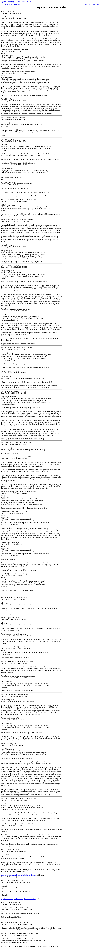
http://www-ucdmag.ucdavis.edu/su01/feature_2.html (18, 875)
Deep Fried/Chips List (24, 2)
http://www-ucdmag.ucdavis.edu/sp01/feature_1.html (18, 899)
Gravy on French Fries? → (93, 4)
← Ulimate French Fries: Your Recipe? (13, 4)
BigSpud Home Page (7, 2)
